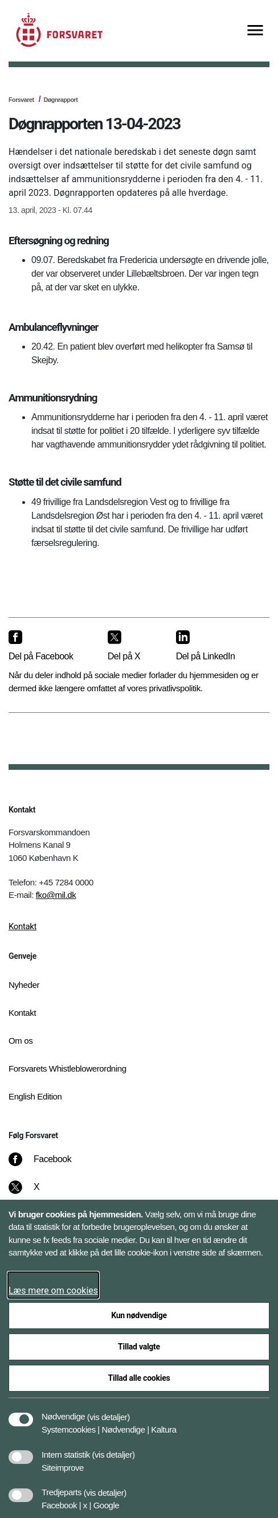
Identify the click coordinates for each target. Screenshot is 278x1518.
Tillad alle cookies (139, 1377)
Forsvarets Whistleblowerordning (67, 1068)
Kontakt (22, 926)
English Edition (35, 1096)
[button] (108, 1410)
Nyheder (24, 985)
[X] (37, 1192)
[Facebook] (47, 1165)
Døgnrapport (60, 99)
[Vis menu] (255, 31)
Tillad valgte (139, 1346)
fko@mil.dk (56, 895)
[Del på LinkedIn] (213, 646)
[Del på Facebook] (49, 646)
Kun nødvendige (139, 1315)
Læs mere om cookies (53, 1290)
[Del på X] (133, 646)
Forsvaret (21, 99)
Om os (20, 1040)
